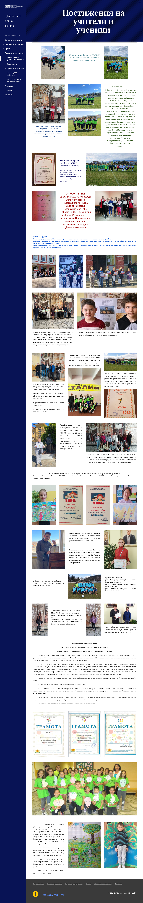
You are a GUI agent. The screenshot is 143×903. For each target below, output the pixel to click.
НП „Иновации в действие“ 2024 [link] (14, 80)
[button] (140, 2)
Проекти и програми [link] (15, 68)
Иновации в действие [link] (12, 74)
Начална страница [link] (12, 35)
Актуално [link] (9, 86)
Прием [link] (8, 49)
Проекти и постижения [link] (14, 53)
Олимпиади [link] (12, 64)
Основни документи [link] (13, 40)
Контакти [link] (9, 95)
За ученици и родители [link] (14, 44)
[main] (93, 21)
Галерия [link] (8, 90)
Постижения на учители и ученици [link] (15, 58)
